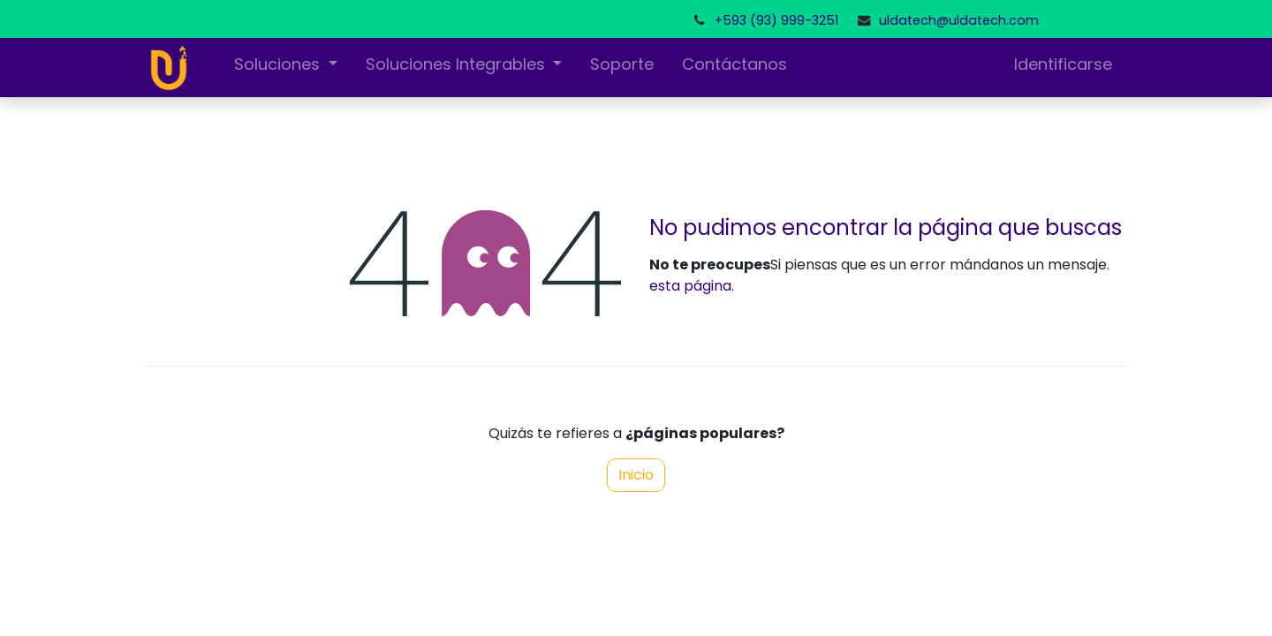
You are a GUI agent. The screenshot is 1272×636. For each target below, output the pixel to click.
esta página (690, 286)
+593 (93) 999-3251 (776, 20)
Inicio (636, 475)
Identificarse (1063, 64)
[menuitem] (622, 67)
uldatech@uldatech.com (959, 20)
